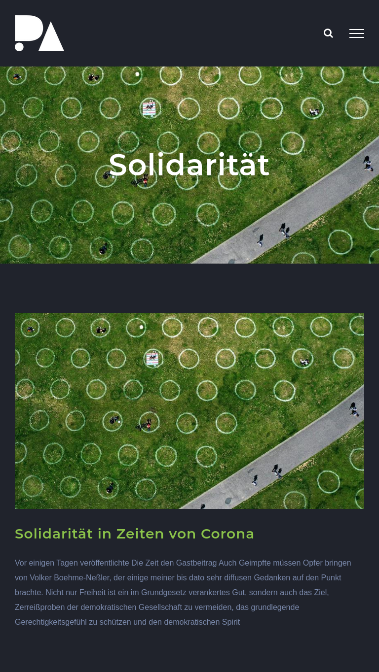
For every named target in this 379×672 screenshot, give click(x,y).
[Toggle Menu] (357, 33)
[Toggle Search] (328, 33)
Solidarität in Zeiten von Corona (135, 533)
